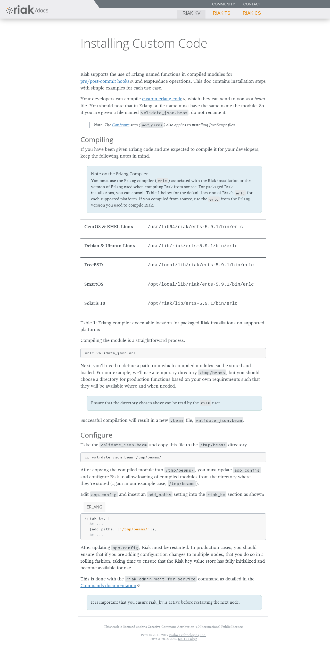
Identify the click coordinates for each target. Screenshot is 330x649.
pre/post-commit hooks (105, 81)
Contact (252, 4)
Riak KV (191, 13)
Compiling (96, 139)
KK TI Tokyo (187, 639)
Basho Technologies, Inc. (187, 635)
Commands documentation (108, 585)
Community (223, 4)
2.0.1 (52, 43)
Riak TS (221, 13)
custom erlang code (162, 98)
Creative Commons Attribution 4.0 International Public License (195, 627)
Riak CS (252, 13)
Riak (22, 42)
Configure (120, 125)
